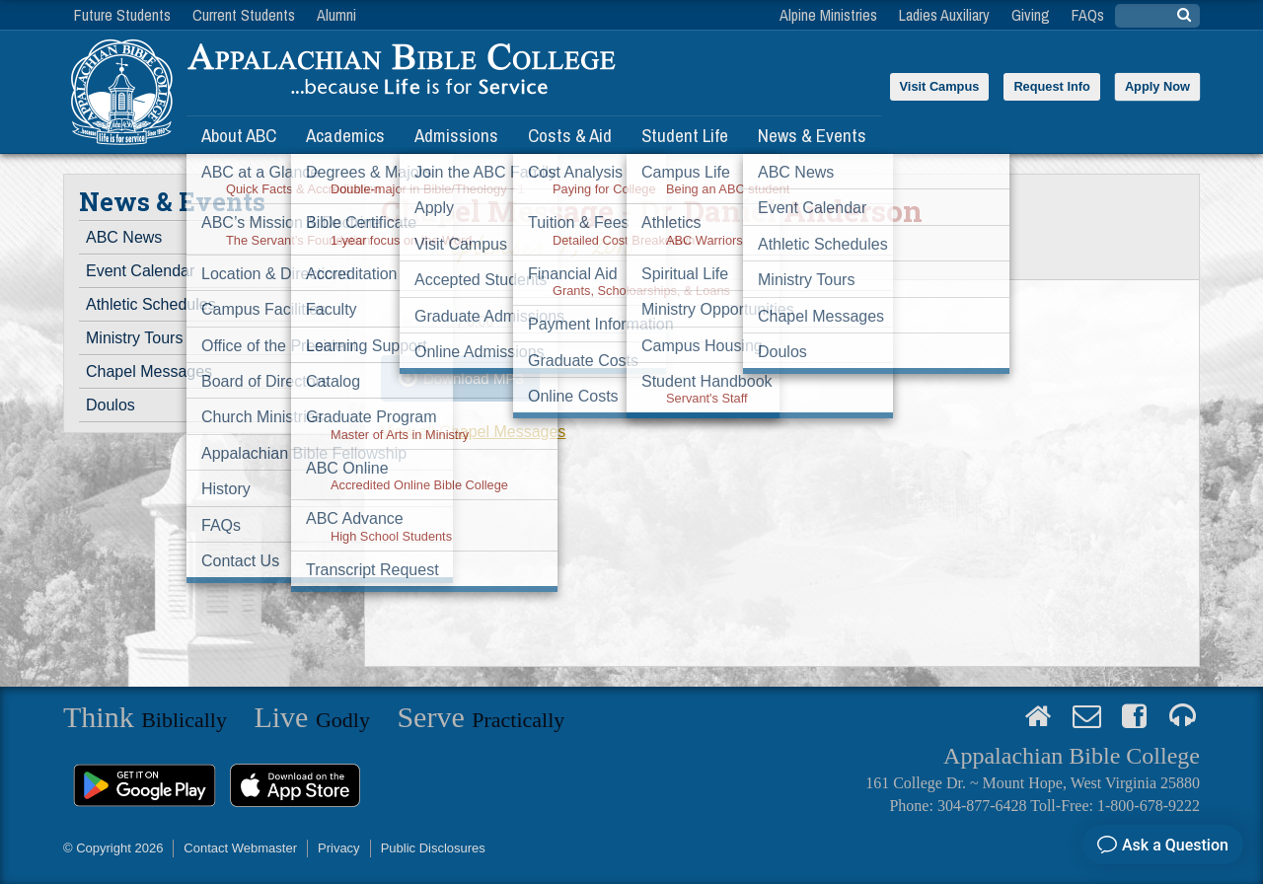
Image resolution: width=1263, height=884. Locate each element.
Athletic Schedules (151, 304)
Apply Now (1157, 86)
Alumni (336, 15)
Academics (345, 135)
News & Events (812, 135)
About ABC (238, 135)
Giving (1030, 15)
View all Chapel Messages (473, 431)
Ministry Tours (134, 338)
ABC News (124, 237)
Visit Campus (940, 86)
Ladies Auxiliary (944, 15)
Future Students (122, 15)
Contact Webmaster (240, 848)
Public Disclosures (433, 848)
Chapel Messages (149, 371)
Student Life (684, 135)
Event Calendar (140, 270)
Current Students (243, 15)
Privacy (339, 848)
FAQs (1088, 15)
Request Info (1051, 86)
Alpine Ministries (828, 15)
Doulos (110, 405)
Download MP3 (473, 378)
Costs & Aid (570, 135)
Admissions (456, 135)
